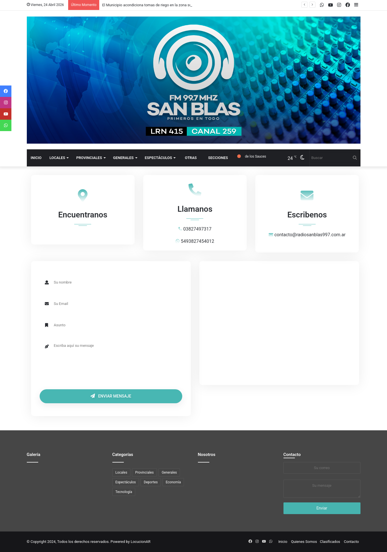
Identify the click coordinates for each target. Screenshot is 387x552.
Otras (190, 158)
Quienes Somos (304, 541)
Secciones (218, 158)
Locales (57, 158)
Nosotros (207, 454)
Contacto (292, 454)
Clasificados (330, 541)
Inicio (36, 158)
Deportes (151, 482)
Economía (173, 482)
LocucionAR (140, 541)
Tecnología (124, 492)
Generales (123, 158)
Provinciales (89, 158)
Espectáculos (158, 158)
